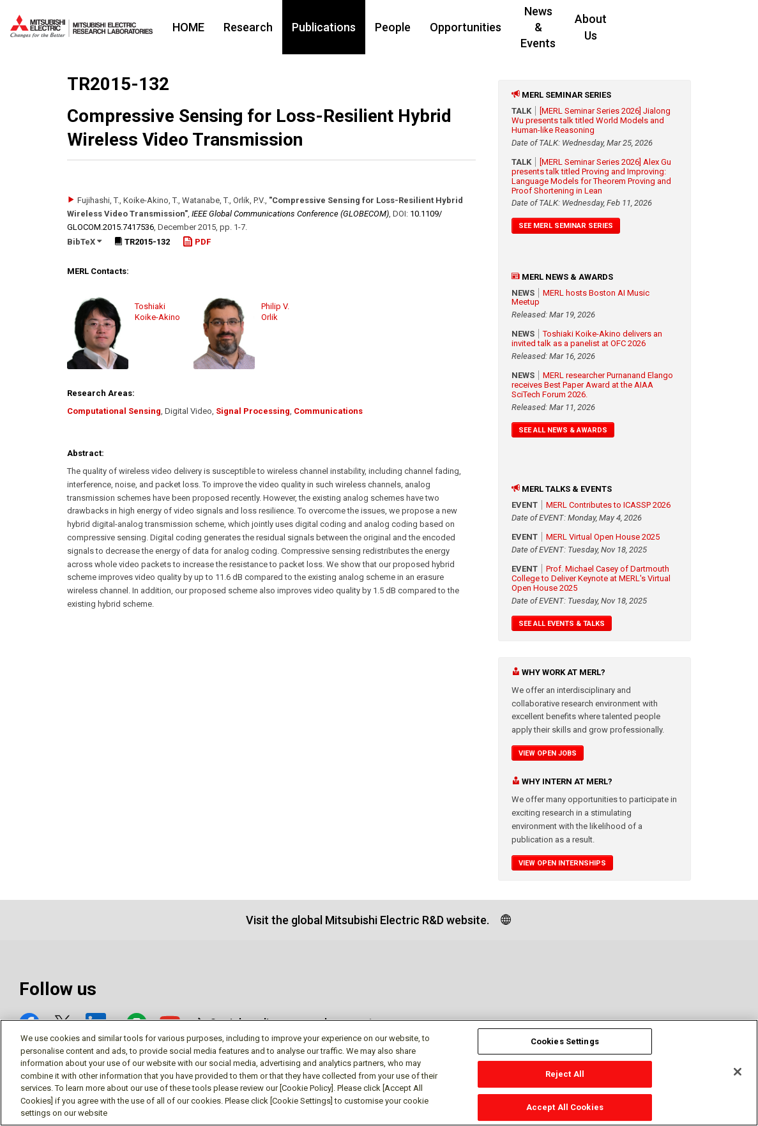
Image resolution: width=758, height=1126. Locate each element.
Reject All (564, 1074)
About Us (655, 27)
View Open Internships (562, 863)
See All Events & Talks (562, 624)
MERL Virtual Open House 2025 (603, 537)
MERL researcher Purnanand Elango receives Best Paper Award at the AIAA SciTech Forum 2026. (592, 384)
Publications (340, 27)
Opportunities (481, 27)
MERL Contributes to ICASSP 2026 (608, 505)
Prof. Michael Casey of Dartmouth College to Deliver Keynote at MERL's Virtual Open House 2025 (591, 578)
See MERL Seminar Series (566, 226)
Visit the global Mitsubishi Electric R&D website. (367, 920)
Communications (328, 411)
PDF (197, 242)
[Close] (738, 1072)
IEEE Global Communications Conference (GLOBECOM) (290, 213)
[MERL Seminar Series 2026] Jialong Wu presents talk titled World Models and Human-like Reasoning (591, 120)
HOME (204, 27)
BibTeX (84, 242)
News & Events (574, 27)
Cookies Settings (565, 1041)
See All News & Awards (563, 430)
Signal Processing (253, 411)
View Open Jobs (548, 753)
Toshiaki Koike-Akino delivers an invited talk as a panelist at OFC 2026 (587, 338)
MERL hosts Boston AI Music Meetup (580, 297)
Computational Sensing (114, 411)
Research (264, 27)
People (409, 27)
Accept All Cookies (564, 1107)
